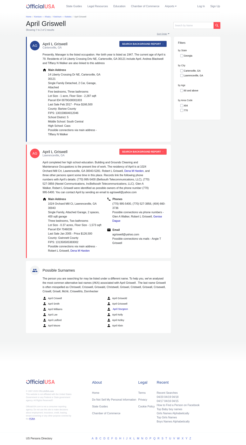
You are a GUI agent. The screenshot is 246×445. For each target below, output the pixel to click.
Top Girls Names (167, 417)
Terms (142, 392)
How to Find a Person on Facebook (178, 405)
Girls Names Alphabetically (173, 413)
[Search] (193, 25)
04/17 (160, 401)
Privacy (142, 399)
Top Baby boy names (169, 409)
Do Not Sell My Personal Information (114, 399)
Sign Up (215, 6)
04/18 (175, 396)
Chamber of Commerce (145, 6)
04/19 (167, 396)
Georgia (188, 55)
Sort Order (162, 34)
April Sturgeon (117, 309)
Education (119, 6)
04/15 (175, 401)
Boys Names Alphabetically (173, 421)
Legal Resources (97, 6)
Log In (201, 6)
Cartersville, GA (192, 70)
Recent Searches (167, 392)
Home (95, 392)
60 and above (191, 90)
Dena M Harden (134, 170)
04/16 (167, 401)
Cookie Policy (146, 406)
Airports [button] (169, 6)
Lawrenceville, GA (193, 75)
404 (186, 105)
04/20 (160, 396)
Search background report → (143, 44)
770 (186, 110)
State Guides (74, 6)
